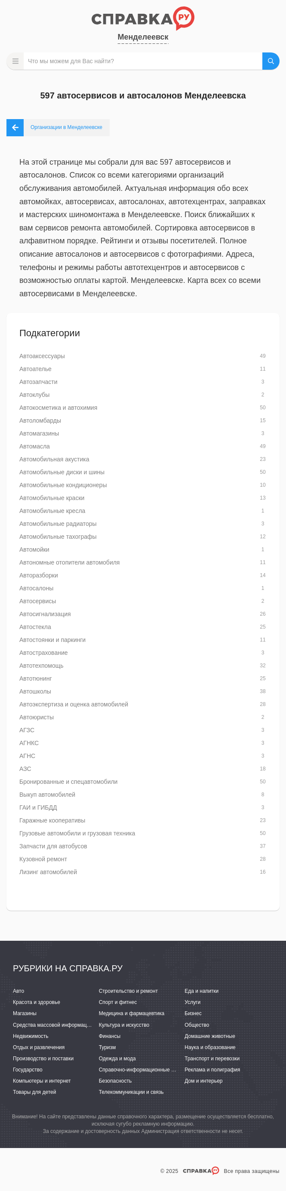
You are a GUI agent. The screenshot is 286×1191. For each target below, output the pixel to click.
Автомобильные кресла (52, 510)
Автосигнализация (45, 614)
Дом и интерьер (203, 1081)
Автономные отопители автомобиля (69, 562)
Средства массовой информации (52, 1025)
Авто (18, 991)
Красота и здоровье (36, 1002)
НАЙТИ (271, 61)
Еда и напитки (201, 991)
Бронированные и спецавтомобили (68, 781)
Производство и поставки (43, 1059)
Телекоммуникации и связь (131, 1092)
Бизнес (193, 1013)
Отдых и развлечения (39, 1047)
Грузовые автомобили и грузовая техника (77, 833)
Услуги (192, 1002)
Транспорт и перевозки (212, 1059)
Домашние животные (210, 1036)
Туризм (107, 1047)
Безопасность (115, 1081)
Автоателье (35, 368)
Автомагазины (39, 433)
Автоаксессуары (42, 356)
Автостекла (35, 626)
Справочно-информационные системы (145, 1070)
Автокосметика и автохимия (58, 407)
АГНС (27, 755)
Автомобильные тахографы (58, 536)
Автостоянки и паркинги (52, 639)
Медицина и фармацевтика (132, 1013)
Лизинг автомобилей (48, 872)
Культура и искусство (124, 1025)
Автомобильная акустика (54, 459)
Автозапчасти (38, 381)
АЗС (25, 768)
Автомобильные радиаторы (58, 523)
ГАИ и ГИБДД (38, 807)
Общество (197, 1025)
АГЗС (26, 730)
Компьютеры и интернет (42, 1081)
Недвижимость (31, 1036)
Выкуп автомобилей (47, 794)
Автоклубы (34, 394)
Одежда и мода (117, 1059)
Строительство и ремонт (128, 991)
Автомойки (34, 549)
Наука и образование (210, 1047)
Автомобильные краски (51, 497)
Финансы (109, 1036)
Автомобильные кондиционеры (63, 485)
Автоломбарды (40, 420)
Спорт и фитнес (118, 1002)
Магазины (25, 1013)
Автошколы (35, 691)
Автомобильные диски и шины (62, 472)
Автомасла (34, 446)
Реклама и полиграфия (212, 1070)
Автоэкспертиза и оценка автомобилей (73, 704)
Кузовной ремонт (43, 859)
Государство (28, 1070)
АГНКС (29, 743)
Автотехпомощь (41, 665)
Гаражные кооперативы (52, 820)
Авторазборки (38, 575)
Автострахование (43, 652)
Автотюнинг (35, 678)
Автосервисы (37, 601)
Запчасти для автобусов (53, 846)
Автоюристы (36, 717)
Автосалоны (36, 588)
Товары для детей (34, 1092)
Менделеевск (142, 37)
